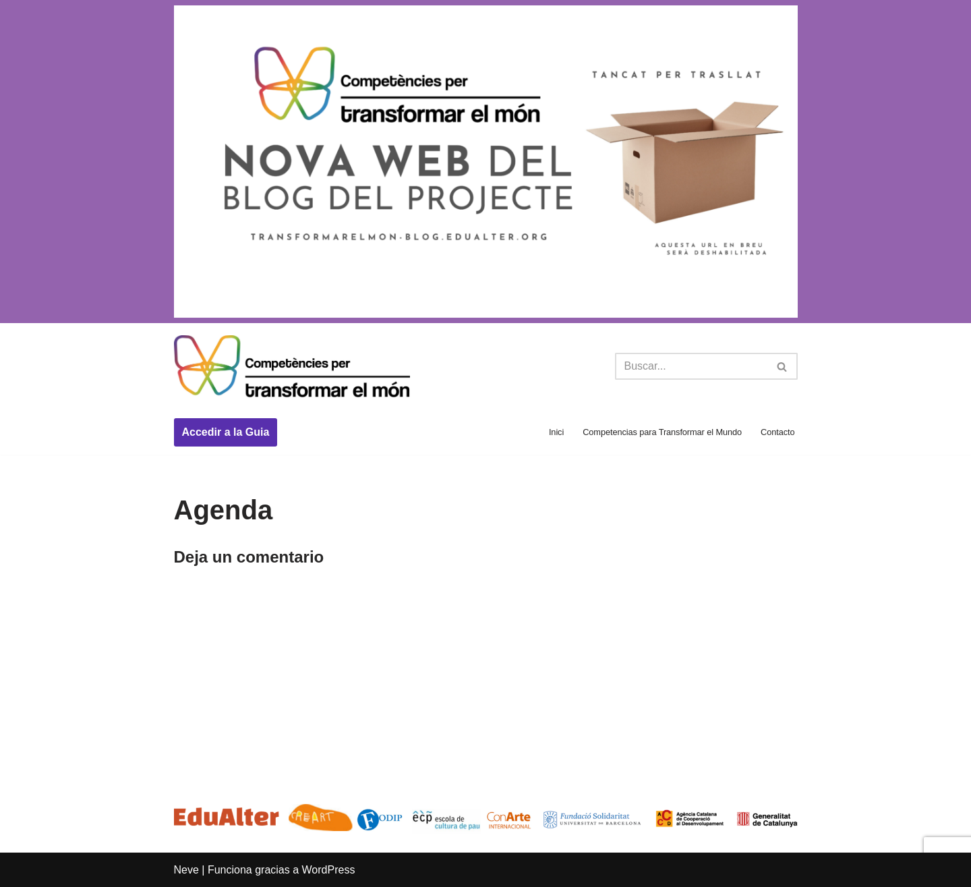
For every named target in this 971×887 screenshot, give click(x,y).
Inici (556, 432)
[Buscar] (691, 366)
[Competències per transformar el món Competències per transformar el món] (292, 367)
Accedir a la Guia (226, 432)
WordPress (328, 870)
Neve (186, 870)
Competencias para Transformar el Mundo (662, 432)
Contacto (777, 432)
